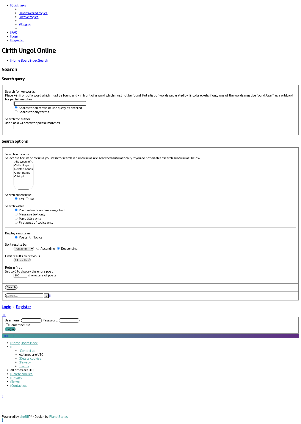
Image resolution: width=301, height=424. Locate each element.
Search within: (15, 206)
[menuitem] (33, 13)
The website (23, 162)
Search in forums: (17, 154)
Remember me (19, 325)
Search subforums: (18, 195)
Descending (67, 248)
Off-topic (23, 176)
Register (23, 306)
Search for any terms (32, 112)
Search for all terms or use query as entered (48, 108)
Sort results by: (16, 244)
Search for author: (18, 119)
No (30, 199)
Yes (19, 199)
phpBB (24, 416)
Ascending (45, 248)
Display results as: (18, 233)
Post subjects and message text (40, 210)
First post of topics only (34, 222)
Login (6, 306)
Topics (35, 237)
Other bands (23, 173)
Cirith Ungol (23, 165)
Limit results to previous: (23, 256)
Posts (21, 237)
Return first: (13, 267)
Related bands (23, 169)
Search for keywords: (20, 91)
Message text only (30, 214)
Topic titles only (28, 218)
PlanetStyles (58, 416)
